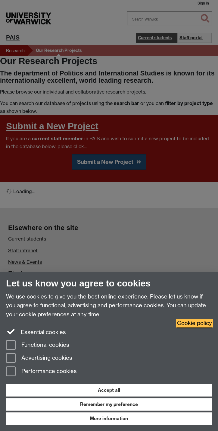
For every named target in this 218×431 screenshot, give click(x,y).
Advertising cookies (39, 358)
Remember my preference (109, 404)
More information (109, 418)
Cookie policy (194, 323)
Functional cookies (37, 345)
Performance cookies (41, 371)
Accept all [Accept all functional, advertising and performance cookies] (109, 390)
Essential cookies (36, 332)
